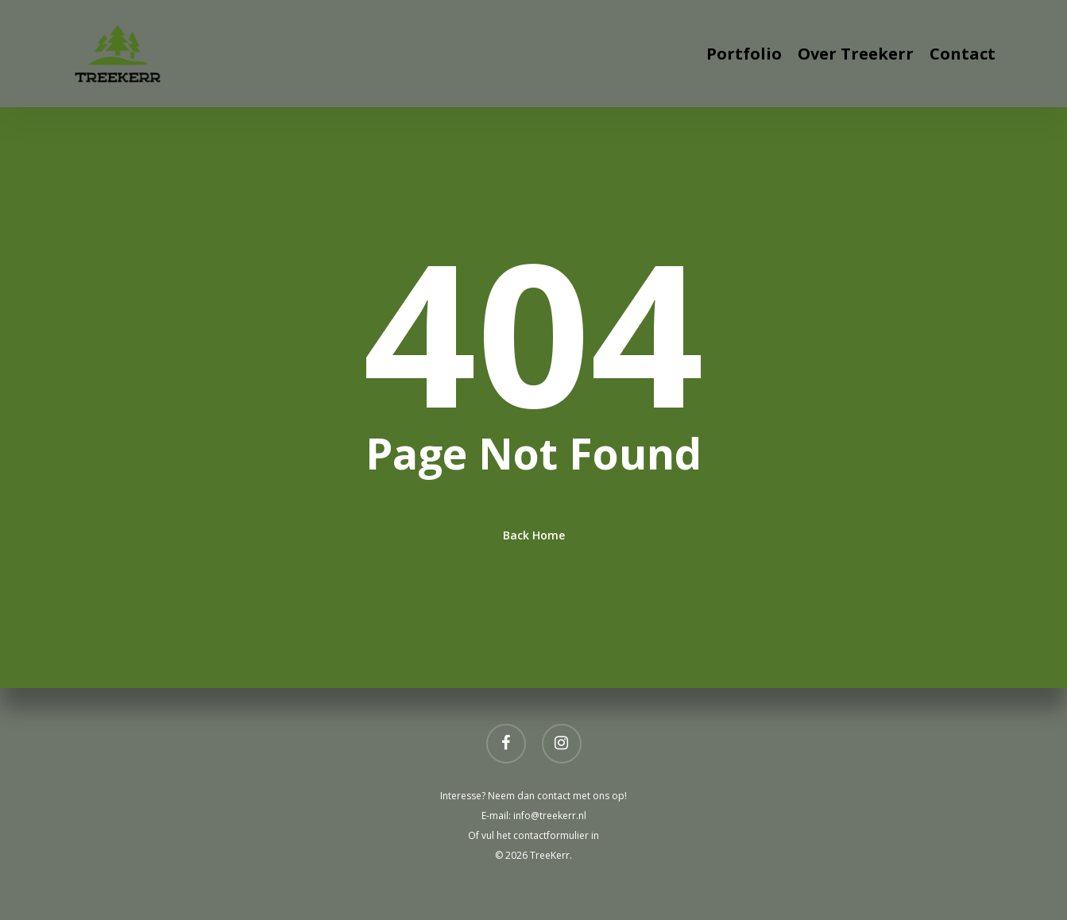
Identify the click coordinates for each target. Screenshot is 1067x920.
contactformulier (552, 835)
